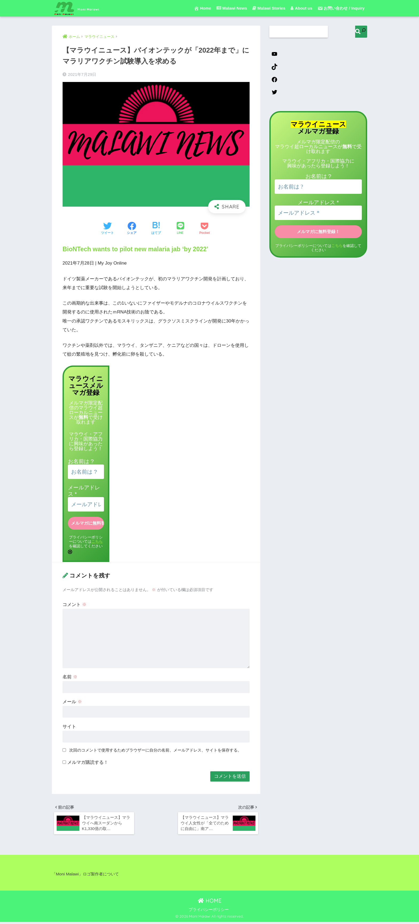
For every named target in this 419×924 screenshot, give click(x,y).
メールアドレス (318, 203)
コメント (75, 604)
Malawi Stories (268, 8)
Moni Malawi (85, 8)
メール (72, 701)
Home (202, 8)
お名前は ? (81, 461)
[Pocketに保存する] (204, 229)
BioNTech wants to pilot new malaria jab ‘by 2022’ (138, 249)
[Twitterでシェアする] (107, 229)
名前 (70, 676)
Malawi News (231, 8)
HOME (210, 902)
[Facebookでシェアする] (132, 229)
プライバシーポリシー (209, 912)
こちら (97, 541)
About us (301, 8)
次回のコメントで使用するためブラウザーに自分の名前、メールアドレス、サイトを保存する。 (155, 750)
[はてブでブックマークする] (156, 229)
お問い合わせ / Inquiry (340, 8)
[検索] (361, 32)
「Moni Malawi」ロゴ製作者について (87, 876)
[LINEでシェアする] (180, 228)
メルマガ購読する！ (85, 762)
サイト (69, 726)
